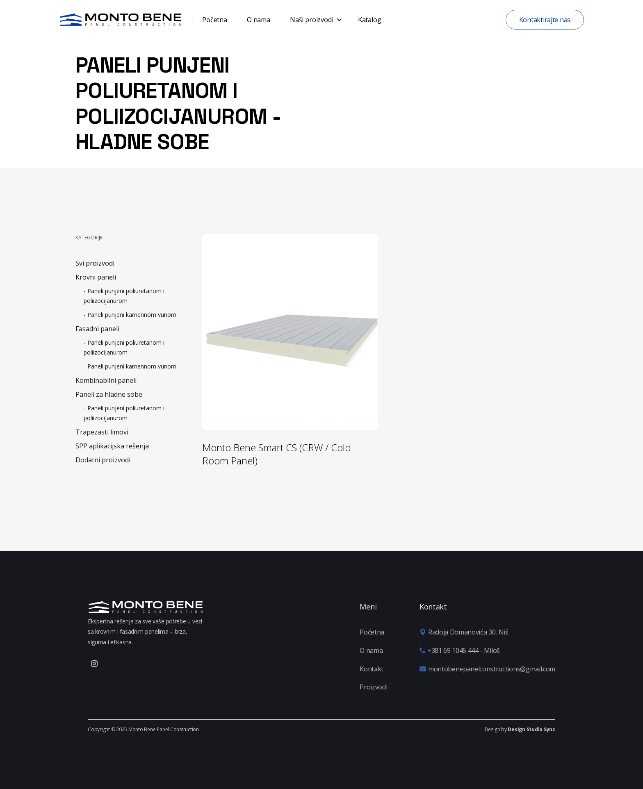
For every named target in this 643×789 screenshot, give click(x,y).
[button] (314, 20)
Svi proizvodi (94, 263)
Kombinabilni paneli (106, 380)
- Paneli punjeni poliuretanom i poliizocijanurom (124, 296)
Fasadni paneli (97, 328)
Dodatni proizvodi (102, 459)
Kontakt (371, 668)
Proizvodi (373, 686)
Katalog (369, 19)
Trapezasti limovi (101, 432)
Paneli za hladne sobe (108, 394)
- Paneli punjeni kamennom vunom (130, 314)
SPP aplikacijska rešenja (112, 445)
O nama (258, 19)
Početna (214, 19)
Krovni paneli (95, 277)
